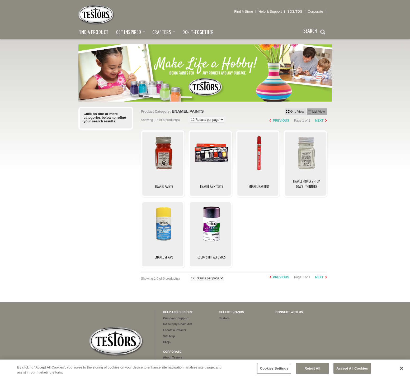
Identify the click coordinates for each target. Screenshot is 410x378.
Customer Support (176, 318)
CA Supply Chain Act (177, 324)
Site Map (169, 336)
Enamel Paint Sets (211, 187)
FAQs (167, 342)
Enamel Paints (164, 187)
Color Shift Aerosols (211, 257)
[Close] (401, 370)
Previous (281, 120)
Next (319, 120)
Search (323, 32)
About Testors (173, 357)
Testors (224, 318)
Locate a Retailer (174, 330)
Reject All (312, 371)
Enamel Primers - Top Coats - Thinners (306, 184)
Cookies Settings (274, 371)
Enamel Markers (259, 187)
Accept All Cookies (352, 371)
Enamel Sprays (164, 257)
